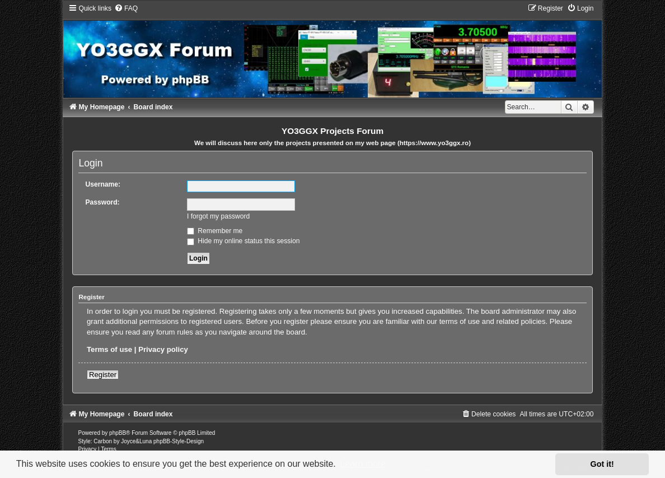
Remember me (214, 231)
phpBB (117, 433)
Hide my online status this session (243, 241)
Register (102, 374)
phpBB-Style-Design (178, 441)
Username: (102, 184)
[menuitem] (126, 8)
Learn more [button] (363, 463)
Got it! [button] (602, 464)
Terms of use (109, 349)
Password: (102, 202)
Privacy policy (163, 349)
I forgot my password (218, 216)
